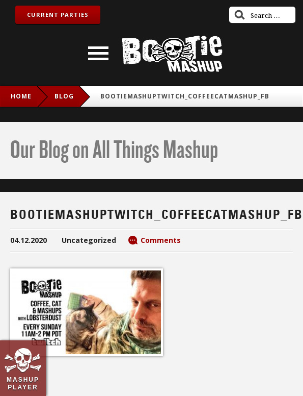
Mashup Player (23, 383)
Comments (161, 240)
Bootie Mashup (172, 54)
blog (64, 96)
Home (21, 96)
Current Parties (58, 14)
